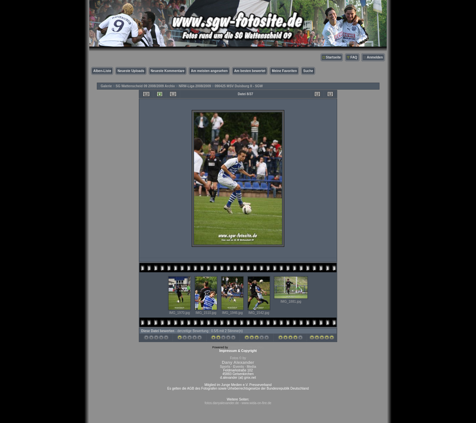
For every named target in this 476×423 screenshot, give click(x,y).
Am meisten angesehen (209, 71)
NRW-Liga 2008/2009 (195, 86)
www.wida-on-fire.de (256, 403)
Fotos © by (238, 362)
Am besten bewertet (249, 71)
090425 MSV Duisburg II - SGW (239, 86)
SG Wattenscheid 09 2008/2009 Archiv (145, 86)
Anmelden (375, 57)
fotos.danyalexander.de (222, 403)
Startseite (333, 57)
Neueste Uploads (130, 71)
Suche (308, 71)
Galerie (106, 86)
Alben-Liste (102, 71)
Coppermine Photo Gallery (246, 347)
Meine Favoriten (284, 71)
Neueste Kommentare (168, 71)
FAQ (353, 57)
